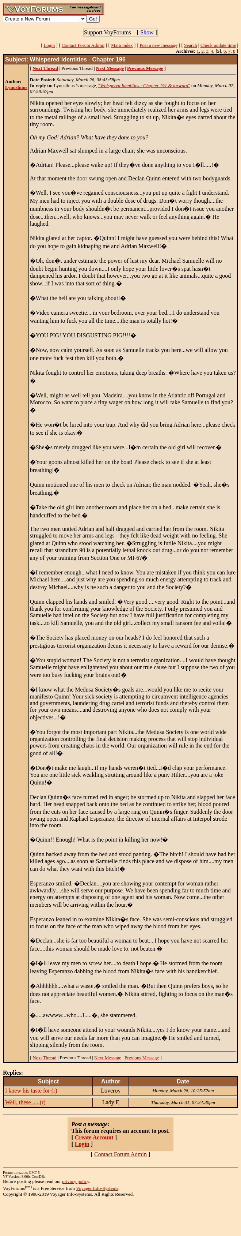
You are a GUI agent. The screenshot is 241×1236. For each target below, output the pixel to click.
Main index (122, 45)
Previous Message (142, 1057)
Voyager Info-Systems (97, 1188)
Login (49, 45)
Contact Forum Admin (83, 45)
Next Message (107, 1057)
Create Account (94, 1137)
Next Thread (44, 1057)
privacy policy (75, 1181)
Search (190, 45)
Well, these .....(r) (25, 1102)
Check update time (218, 45)
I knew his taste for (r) (31, 1090)
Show (146, 32)
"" (144, 85)
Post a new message (158, 45)
